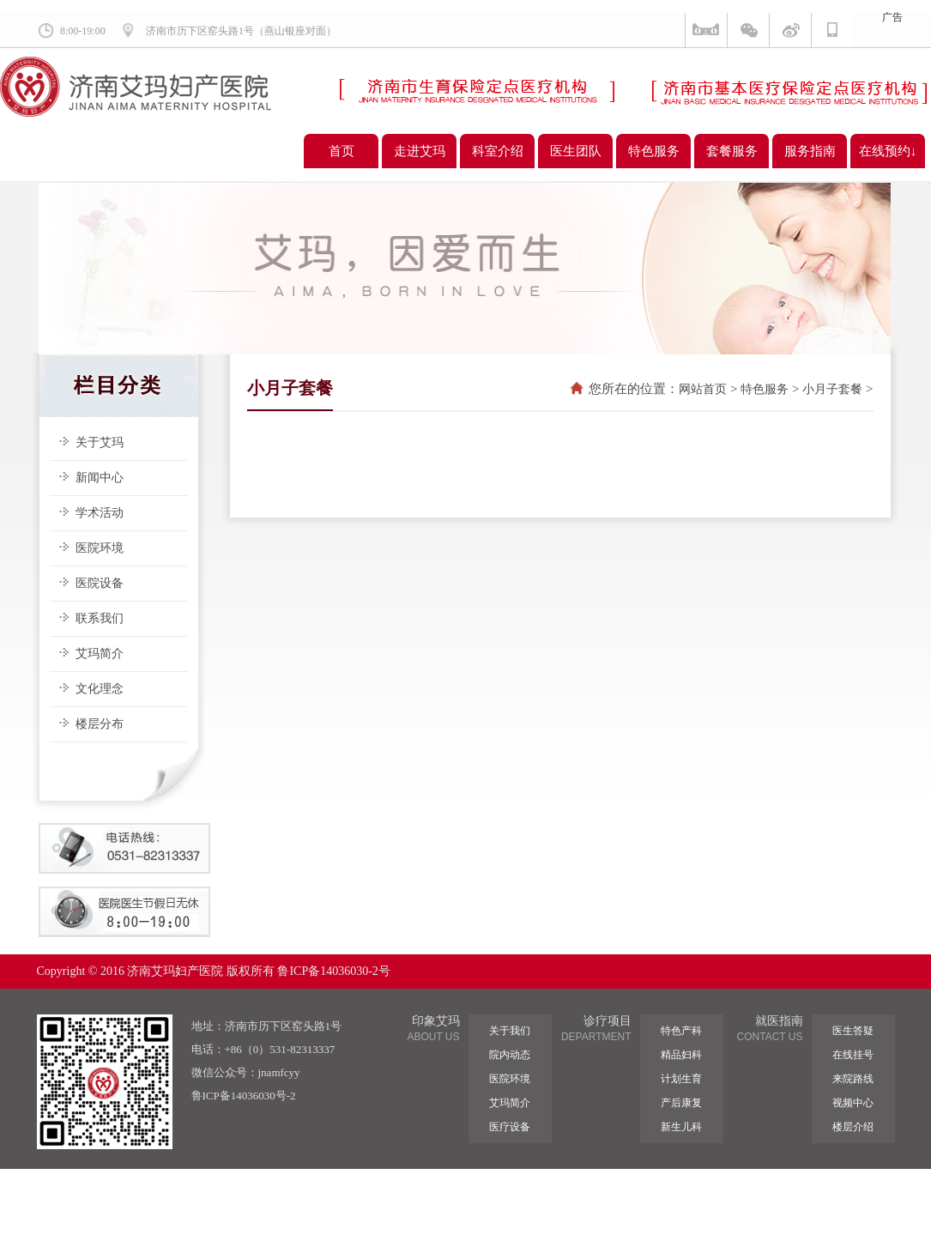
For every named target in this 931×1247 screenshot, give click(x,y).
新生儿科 (681, 1127)
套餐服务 (732, 151)
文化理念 (100, 688)
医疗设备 (509, 1127)
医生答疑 (853, 1031)
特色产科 (681, 1031)
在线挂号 (853, 1055)
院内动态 (509, 1055)
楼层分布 (100, 723)
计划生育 (681, 1079)
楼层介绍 (853, 1127)
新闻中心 (100, 477)
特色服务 (654, 151)
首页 (341, 151)
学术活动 (100, 512)
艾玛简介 (100, 653)
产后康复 (681, 1103)
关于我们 (509, 1031)
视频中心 (853, 1103)
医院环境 (100, 548)
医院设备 (100, 583)
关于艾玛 (100, 442)
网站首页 (703, 389)
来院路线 (853, 1079)
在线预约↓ (888, 151)
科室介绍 (497, 151)
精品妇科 (681, 1055)
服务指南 (810, 151)
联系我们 (100, 618)
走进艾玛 (419, 151)
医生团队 (576, 151)
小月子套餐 (832, 389)
